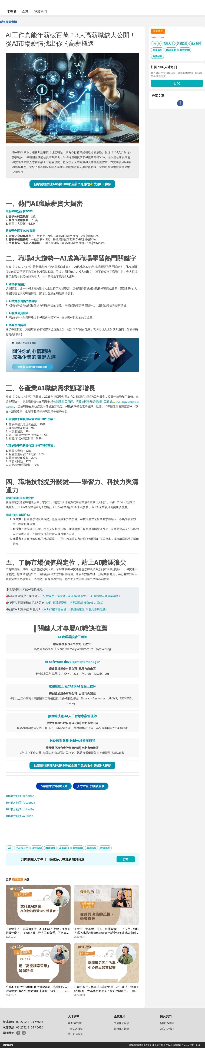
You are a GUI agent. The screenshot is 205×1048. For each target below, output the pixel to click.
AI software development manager (72, 662)
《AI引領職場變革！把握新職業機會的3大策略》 (74, 603)
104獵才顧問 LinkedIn (20, 809)
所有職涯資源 (8, 22)
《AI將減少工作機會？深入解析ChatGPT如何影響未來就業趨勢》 (81, 596)
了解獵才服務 (121, 1023)
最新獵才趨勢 (121, 1028)
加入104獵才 (167, 1028)
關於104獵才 (167, 1023)
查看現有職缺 (75, 1023)
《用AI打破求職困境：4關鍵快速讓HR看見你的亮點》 (74, 609)
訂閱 (177, 83)
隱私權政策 (8, 1045)
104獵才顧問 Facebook (20, 803)
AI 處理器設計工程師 (72, 637)
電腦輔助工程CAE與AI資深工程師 (72, 686)
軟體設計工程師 (63, 401)
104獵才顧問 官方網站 (20, 796)
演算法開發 (83, 401)
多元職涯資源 (75, 1034)
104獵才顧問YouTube (19, 816)
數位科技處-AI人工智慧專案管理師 (72, 716)
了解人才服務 (75, 1028)
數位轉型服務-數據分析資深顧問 (72, 740)
